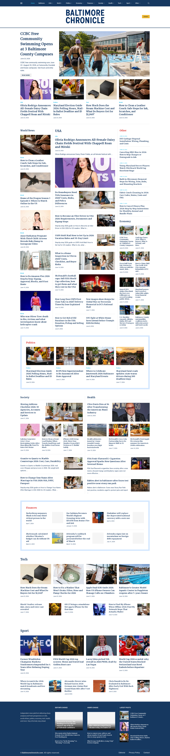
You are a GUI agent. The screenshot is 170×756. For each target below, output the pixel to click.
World (59, 3)
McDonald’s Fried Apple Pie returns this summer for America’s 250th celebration (139, 442)
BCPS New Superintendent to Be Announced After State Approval (69, 374)
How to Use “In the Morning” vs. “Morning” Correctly (66, 742)
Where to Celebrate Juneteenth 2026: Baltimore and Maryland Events (100, 374)
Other (137, 3)
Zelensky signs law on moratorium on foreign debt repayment (118, 536)
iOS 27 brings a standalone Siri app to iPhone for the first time (77, 606)
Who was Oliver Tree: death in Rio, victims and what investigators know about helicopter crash (34, 320)
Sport (128, 3)
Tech (119, 3)
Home (33, 3)
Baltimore (42, 3)
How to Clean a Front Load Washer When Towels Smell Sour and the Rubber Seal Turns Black (51, 443)
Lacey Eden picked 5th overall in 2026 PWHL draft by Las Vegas (101, 662)
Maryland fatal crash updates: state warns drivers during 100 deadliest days (127, 375)
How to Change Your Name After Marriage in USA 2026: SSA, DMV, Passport (37, 480)
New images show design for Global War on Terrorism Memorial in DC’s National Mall (100, 303)
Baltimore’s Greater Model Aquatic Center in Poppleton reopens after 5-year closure (133, 590)
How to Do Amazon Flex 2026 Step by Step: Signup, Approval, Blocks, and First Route (35, 280)
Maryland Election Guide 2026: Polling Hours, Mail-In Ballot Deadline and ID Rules (39, 375)
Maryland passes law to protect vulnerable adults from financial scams (142, 293)
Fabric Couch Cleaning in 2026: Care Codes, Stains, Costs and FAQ (134, 195)
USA (50, 3)
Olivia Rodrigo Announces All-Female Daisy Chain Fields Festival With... (139, 726)
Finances (90, 3)
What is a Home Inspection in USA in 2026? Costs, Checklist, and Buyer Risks (65, 259)
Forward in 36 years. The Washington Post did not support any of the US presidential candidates (66, 725)
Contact (146, 16)
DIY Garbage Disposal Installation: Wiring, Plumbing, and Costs (134, 141)
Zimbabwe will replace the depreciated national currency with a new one (118, 515)
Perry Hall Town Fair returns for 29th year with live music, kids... (126, 266)
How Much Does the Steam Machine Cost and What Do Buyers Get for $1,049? (34, 590)
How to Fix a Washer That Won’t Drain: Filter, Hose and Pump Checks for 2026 (68, 590)
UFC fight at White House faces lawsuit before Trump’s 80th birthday (100, 320)
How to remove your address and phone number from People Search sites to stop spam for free (99, 735)
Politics (68, 3)
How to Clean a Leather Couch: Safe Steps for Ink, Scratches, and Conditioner (34, 163)
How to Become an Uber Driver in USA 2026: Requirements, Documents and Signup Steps (74, 219)
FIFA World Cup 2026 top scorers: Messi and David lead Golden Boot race (68, 662)
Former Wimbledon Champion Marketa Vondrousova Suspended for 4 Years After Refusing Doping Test (35, 664)
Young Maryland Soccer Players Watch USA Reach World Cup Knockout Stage (135, 168)
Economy (79, 3)
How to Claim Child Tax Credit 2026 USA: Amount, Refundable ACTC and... (142, 267)
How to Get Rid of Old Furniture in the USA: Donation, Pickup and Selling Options (69, 322)
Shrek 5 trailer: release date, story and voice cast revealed (32, 606)
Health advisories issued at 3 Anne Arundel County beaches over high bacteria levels (94, 443)
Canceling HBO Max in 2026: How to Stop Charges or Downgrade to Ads (133, 154)
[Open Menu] (21, 3)
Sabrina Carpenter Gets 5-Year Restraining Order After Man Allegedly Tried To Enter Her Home (30, 443)
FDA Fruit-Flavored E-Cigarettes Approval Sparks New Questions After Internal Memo (106, 461)
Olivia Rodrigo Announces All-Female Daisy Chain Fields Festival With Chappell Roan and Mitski (85, 143)
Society (100, 3)
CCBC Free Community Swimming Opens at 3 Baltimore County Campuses (36, 43)
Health (110, 3)
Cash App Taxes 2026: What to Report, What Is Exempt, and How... (141, 241)
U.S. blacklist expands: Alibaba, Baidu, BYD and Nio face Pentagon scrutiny (127, 321)
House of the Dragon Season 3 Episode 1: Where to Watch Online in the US (35, 201)
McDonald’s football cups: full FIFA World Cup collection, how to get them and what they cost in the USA (66, 281)
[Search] (148, 3)
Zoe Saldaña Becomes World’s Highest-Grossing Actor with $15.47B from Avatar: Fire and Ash (77, 518)
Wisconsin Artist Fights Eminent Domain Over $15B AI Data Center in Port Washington (67, 735)
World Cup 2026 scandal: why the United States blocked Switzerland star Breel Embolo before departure (134, 663)
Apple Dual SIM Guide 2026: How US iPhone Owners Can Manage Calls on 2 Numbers (100, 590)
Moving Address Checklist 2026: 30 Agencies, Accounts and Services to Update (30, 410)
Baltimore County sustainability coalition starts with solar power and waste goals (142, 321)
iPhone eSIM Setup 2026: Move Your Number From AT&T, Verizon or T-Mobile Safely (71, 443)
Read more (26, 75)
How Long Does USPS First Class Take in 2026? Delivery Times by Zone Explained (69, 302)
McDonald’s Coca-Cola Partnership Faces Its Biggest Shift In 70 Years (118, 442)
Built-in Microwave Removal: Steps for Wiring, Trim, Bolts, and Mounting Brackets (133, 181)
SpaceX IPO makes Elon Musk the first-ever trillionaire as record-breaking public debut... (126, 294)
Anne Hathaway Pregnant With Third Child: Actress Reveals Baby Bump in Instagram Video (33, 240)
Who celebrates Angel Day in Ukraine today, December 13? (100, 727)
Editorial (122, 753)
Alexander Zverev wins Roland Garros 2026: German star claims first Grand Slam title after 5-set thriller (77, 686)
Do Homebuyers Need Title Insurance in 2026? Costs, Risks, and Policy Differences (66, 198)
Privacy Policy (134, 753)
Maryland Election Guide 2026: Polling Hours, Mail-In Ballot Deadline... (140, 737)
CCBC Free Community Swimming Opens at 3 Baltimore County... (138, 715)
